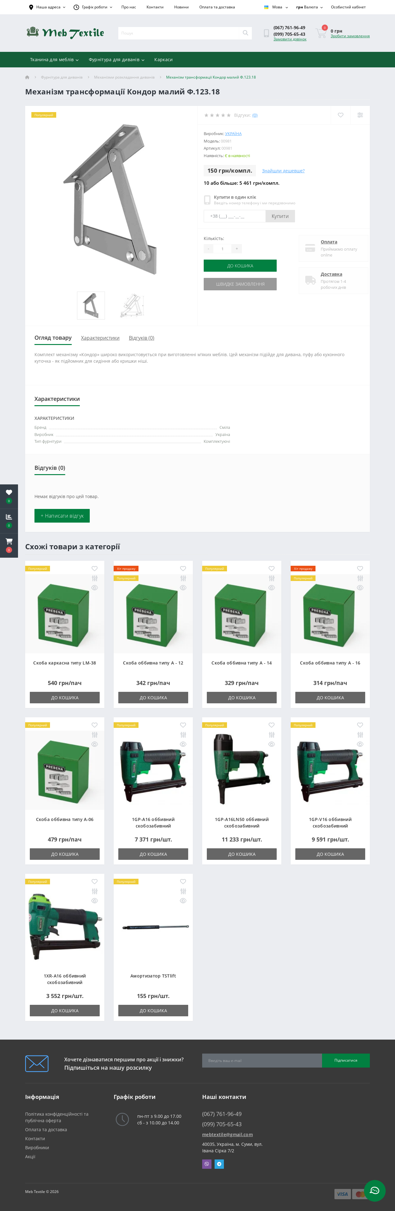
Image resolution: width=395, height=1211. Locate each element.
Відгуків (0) (141, 337)
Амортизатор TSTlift (153, 976)
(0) (254, 115)
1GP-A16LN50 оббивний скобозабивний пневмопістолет (242, 825)
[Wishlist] (340, 115)
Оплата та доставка (217, 7)
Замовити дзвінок (290, 39)
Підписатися (345, 1060)
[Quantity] (222, 248)
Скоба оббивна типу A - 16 (330, 663)
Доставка (327, 274)
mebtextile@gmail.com (227, 1134)
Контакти (155, 7)
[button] (9, 545)
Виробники (37, 1147)
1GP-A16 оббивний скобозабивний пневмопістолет (153, 825)
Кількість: (214, 238)
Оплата (324, 242)
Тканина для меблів (54, 59)
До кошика (241, 266)
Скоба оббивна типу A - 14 (241, 663)
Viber (207, 1164)
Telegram (219, 1164)
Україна (233, 133)
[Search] (245, 33)
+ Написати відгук (62, 515)
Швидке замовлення (241, 284)
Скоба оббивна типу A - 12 (153, 663)
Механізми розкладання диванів (124, 77)
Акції (30, 1156)
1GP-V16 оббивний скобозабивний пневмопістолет (330, 825)
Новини (181, 7)
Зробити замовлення (350, 36)
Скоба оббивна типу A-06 (65, 819)
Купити (280, 216)
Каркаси (163, 59)
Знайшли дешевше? (283, 171)
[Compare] (360, 115)
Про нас (128, 7)
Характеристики (100, 337)
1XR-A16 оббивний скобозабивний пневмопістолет (65, 982)
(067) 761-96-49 (289, 27)
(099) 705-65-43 (289, 34)
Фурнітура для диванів (117, 59)
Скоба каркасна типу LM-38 (64, 663)
